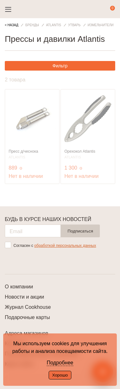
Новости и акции (24, 297)
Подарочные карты (27, 317)
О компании (19, 286)
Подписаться (80, 231)
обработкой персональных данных (65, 245)
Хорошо (60, 375)
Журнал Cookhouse (28, 307)
